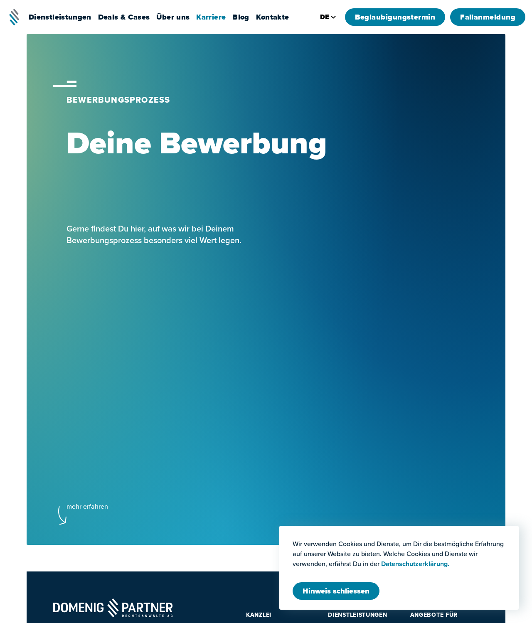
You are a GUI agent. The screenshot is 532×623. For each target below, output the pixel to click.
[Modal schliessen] (336, 591)
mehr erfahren (87, 506)
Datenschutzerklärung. (415, 564)
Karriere (211, 17)
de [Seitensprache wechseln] (328, 17)
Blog (240, 17)
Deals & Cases (124, 17)
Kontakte (272, 17)
